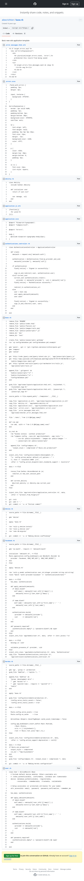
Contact (55, 869)
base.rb (19, 19)
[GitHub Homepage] (35, 874)
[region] (42, 63)
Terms (15, 869)
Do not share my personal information (42, 871)
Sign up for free (12, 856)
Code (6, 33)
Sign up (74, 4)
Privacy (21, 869)
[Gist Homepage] (35, 3)
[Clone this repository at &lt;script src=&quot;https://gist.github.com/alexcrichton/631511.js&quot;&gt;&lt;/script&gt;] (20, 28)
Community (42, 869)
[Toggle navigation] (6, 3)
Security (28, 869)
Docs (50, 869)
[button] (32, 28)
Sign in (65, 4)
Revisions (19, 33)
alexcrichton (8, 19)
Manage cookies (65, 869)
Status (35, 869)
